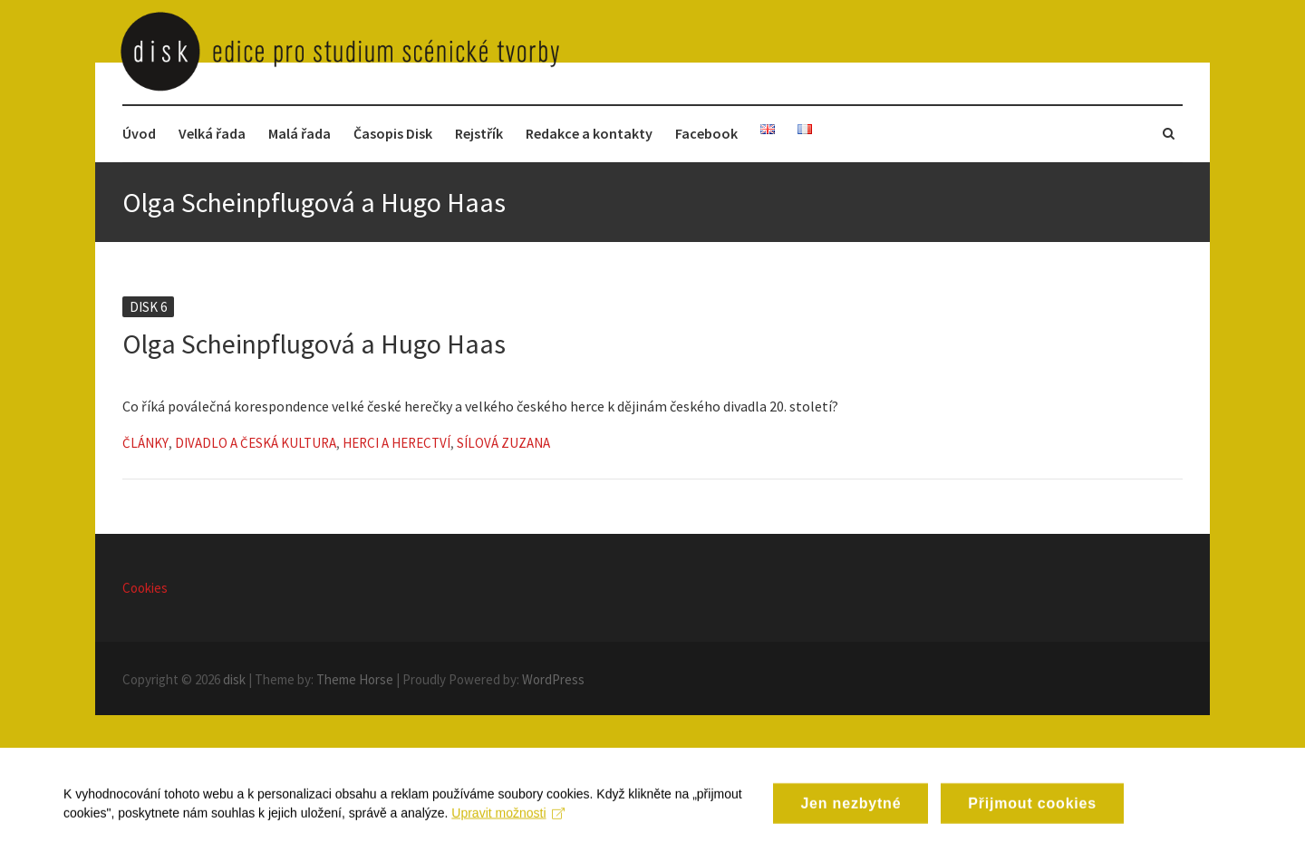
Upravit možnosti (508, 825)
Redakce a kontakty (589, 133)
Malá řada (299, 133)
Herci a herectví (396, 442)
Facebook (706, 133)
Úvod (139, 133)
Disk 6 (148, 306)
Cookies (145, 587)
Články (145, 442)
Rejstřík (479, 133)
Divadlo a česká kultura (255, 442)
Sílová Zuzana (503, 442)
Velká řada (212, 133)
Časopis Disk (392, 133)
